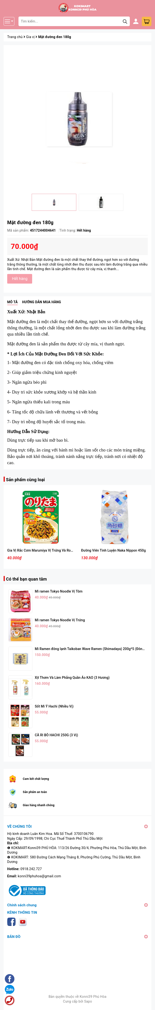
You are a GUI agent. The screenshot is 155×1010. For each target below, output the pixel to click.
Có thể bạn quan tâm (26, 579)
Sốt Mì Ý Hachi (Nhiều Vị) (54, 706)
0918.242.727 (31, 869)
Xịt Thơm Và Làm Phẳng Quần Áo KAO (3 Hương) (72, 677)
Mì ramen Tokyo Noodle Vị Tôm (59, 591)
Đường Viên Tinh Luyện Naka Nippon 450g (113, 550)
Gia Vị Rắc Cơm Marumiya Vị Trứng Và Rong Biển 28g (48, 550)
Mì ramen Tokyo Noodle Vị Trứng (60, 620)
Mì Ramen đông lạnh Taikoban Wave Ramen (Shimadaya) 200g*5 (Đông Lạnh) (94, 649)
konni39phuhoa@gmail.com (39, 876)
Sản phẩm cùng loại (25, 479)
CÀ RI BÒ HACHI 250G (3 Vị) (56, 735)
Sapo (88, 1001)
